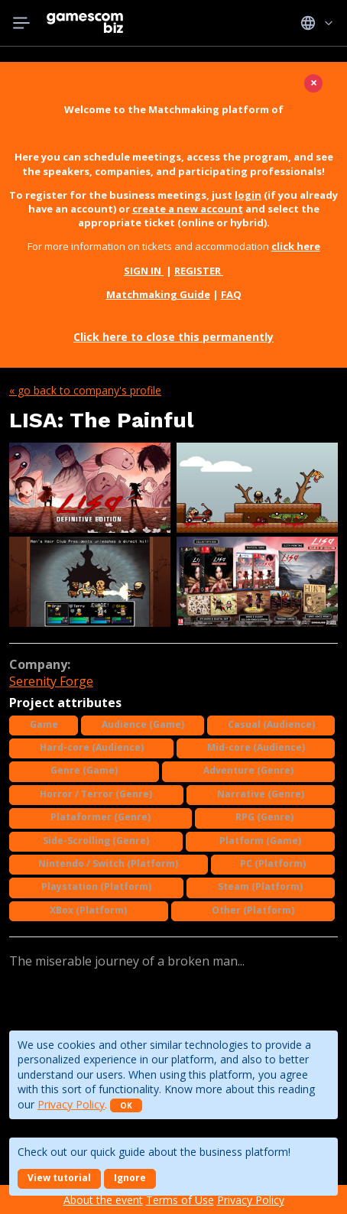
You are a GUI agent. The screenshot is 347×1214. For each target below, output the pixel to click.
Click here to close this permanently (173, 336)
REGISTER (198, 271)
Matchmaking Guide (158, 294)
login (248, 195)
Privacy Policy (71, 1104)
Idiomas (317, 23)
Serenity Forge (51, 681)
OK (126, 1105)
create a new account (187, 209)
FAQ (231, 294)
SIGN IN (144, 271)
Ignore (130, 1177)
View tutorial (59, 1177)
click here (295, 246)
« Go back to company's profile (85, 390)
